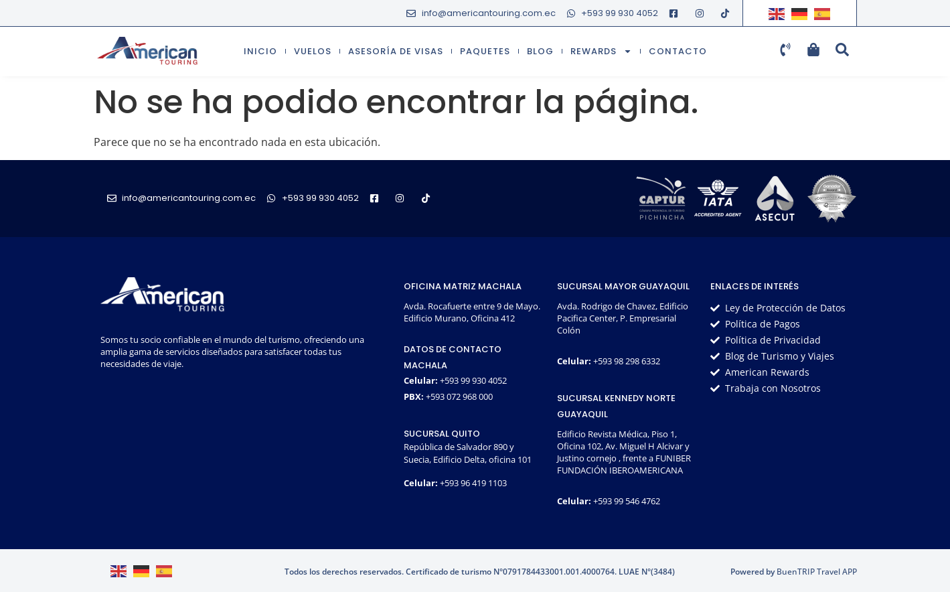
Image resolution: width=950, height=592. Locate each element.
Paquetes (485, 51)
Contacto (678, 51)
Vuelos (312, 51)
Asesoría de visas (395, 51)
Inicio (260, 51)
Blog (540, 51)
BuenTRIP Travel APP (817, 571)
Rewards (601, 51)
